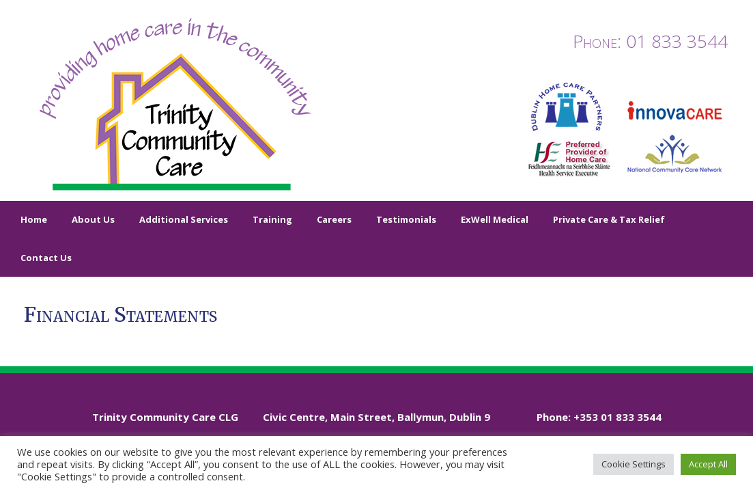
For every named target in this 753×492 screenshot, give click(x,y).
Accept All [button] (708, 464)
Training (272, 219)
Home (33, 219)
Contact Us (46, 257)
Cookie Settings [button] (633, 464)
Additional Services (183, 219)
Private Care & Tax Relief (609, 219)
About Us (93, 219)
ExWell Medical (494, 219)
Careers (334, 219)
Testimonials (406, 219)
